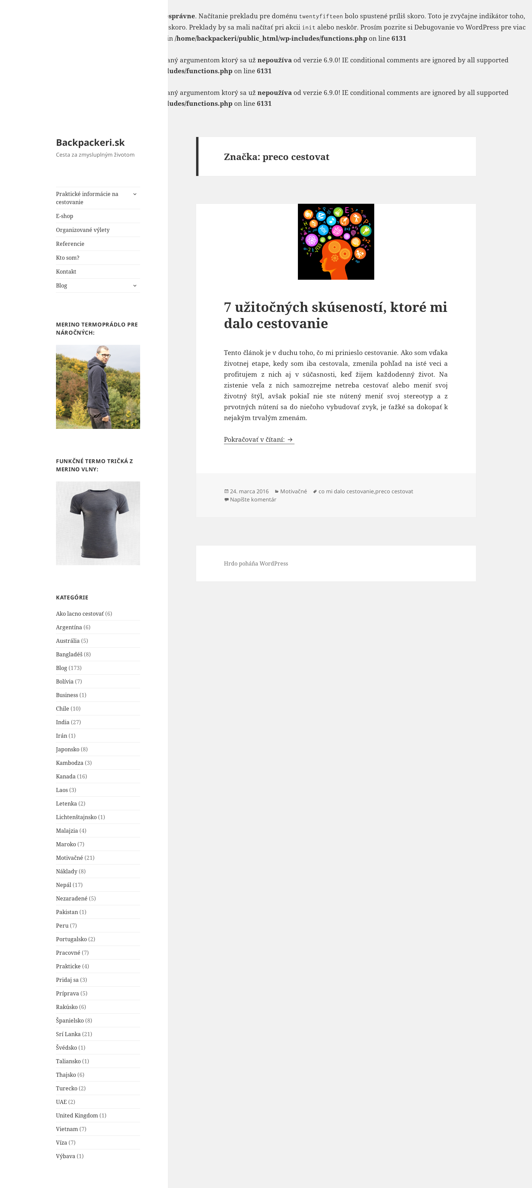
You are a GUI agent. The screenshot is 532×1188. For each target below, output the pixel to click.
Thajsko (66, 1074)
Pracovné (68, 952)
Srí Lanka (68, 1034)
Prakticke (68, 966)
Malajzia (67, 830)
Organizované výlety (83, 230)
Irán (61, 735)
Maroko (66, 844)
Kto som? (67, 257)
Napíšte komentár (253, 499)
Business (67, 695)
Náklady (66, 871)
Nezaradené (72, 898)
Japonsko (67, 749)
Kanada (66, 776)
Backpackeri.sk (90, 142)
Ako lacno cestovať (80, 613)
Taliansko (68, 1061)
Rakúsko (67, 1007)
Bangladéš (69, 654)
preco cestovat (394, 491)
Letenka (66, 803)
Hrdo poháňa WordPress (256, 563)
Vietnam (67, 1129)
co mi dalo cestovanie (346, 491)
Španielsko (70, 1020)
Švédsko (66, 1047)
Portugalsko (71, 939)
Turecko (66, 1088)
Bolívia (65, 681)
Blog (61, 285)
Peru (62, 925)
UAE (61, 1102)
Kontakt (66, 271)
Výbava (65, 1156)
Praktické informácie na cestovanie (87, 198)
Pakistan (67, 912)
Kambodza (69, 763)
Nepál (63, 885)
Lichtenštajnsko (76, 817)
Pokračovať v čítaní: (259, 439)
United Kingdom (77, 1115)
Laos (62, 790)
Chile (62, 708)
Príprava (67, 993)
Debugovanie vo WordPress (456, 27)
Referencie (70, 244)
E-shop (64, 216)
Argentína (69, 627)
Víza (61, 1142)
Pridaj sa (67, 980)
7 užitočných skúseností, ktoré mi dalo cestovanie (336, 315)
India (63, 722)
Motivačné (69, 858)
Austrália (68, 641)
